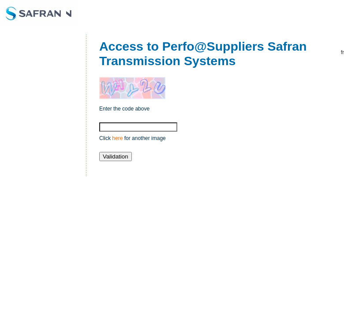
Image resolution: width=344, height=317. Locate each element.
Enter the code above (124, 109)
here (117, 138)
